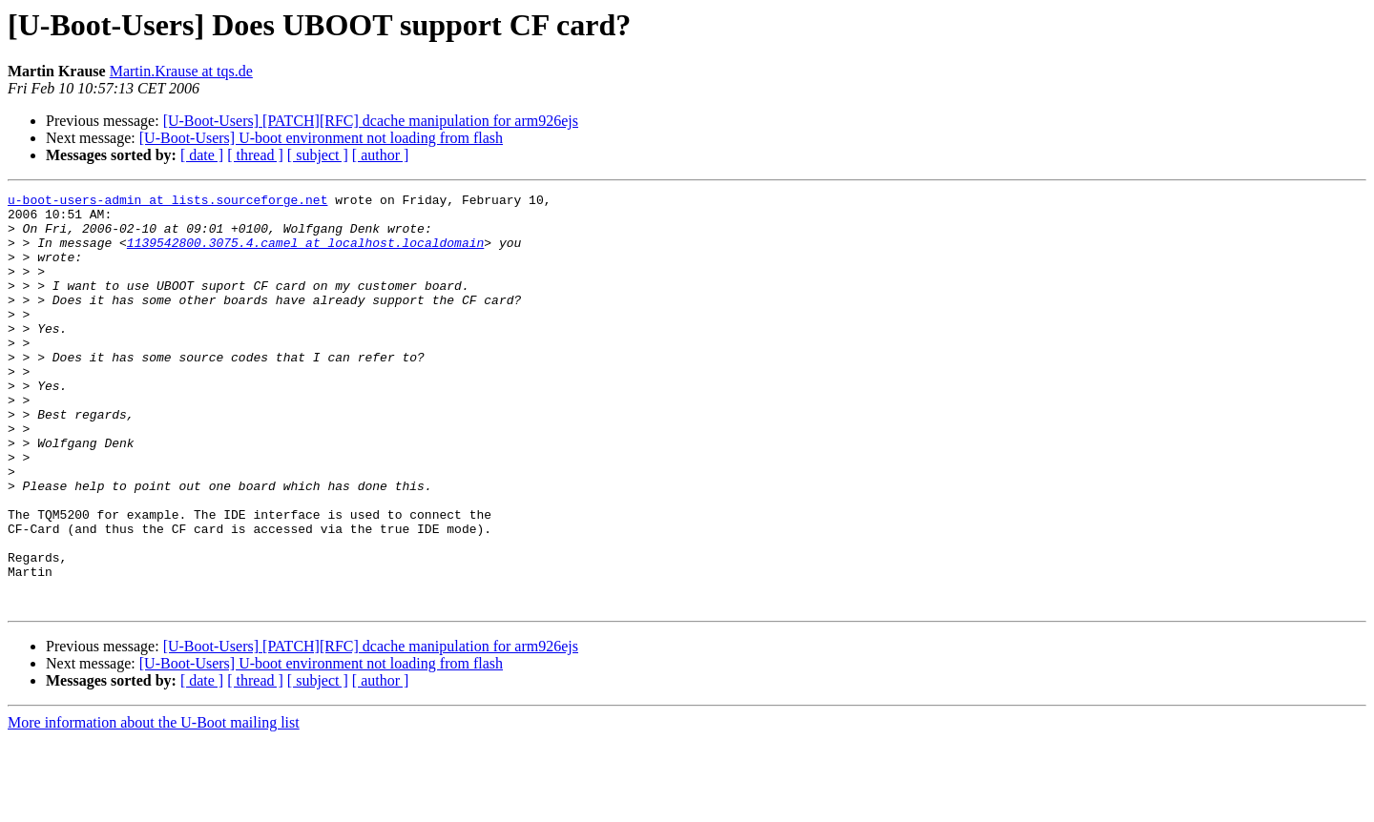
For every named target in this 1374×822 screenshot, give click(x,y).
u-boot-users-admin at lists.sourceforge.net (167, 202)
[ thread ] (255, 155)
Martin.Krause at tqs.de (181, 71)
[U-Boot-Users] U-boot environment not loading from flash (321, 138)
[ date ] (201, 155)
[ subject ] (317, 155)
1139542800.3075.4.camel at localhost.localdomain (305, 253)
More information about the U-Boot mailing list (154, 805)
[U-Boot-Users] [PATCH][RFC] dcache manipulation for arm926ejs (370, 121)
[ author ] (380, 155)
